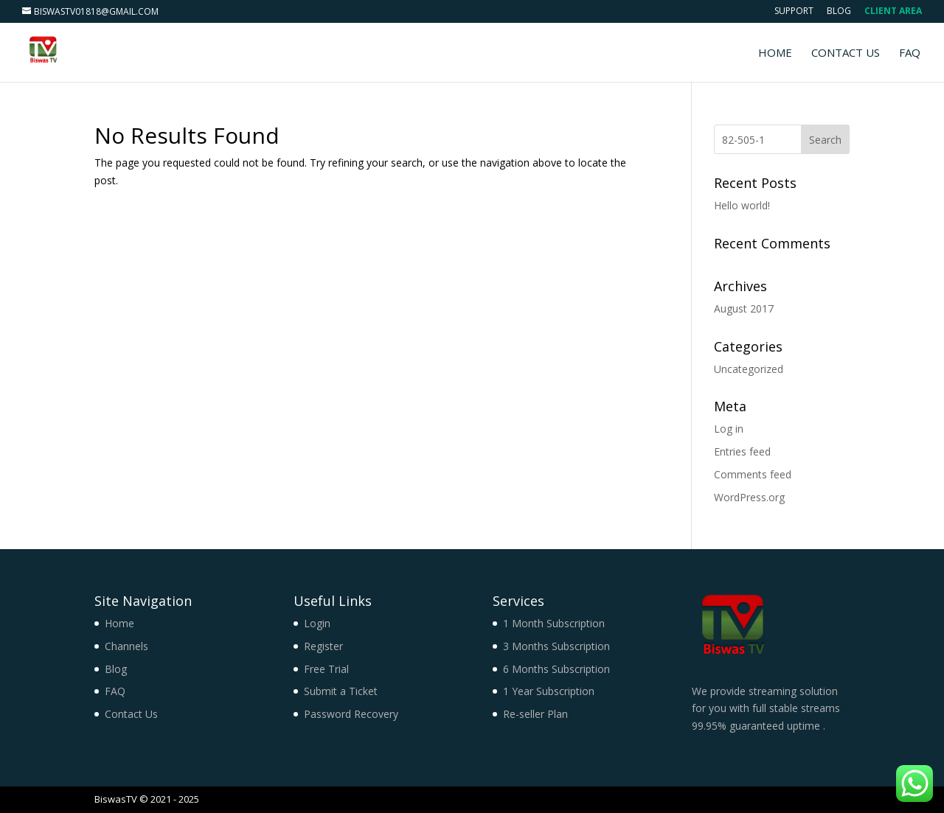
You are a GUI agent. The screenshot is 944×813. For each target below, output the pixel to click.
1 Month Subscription (554, 623)
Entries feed (742, 451)
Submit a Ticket (341, 691)
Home (775, 53)
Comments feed (752, 474)
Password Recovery (351, 714)
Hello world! (742, 205)
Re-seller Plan (535, 714)
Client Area (893, 12)
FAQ (909, 53)
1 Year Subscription (548, 691)
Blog (839, 12)
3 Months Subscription (556, 646)
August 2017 (744, 308)
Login (317, 623)
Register (323, 646)
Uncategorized (748, 369)
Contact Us (845, 53)
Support (793, 12)
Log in (728, 429)
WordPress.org (749, 497)
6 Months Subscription (556, 669)
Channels (126, 646)
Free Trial (326, 669)
